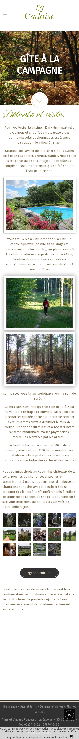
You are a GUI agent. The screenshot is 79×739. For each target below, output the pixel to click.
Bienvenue (10, 706)
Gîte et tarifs (28, 706)
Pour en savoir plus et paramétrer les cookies (42, 737)
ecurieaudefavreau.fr (29, 249)
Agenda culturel (39, 573)
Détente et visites (51, 706)
